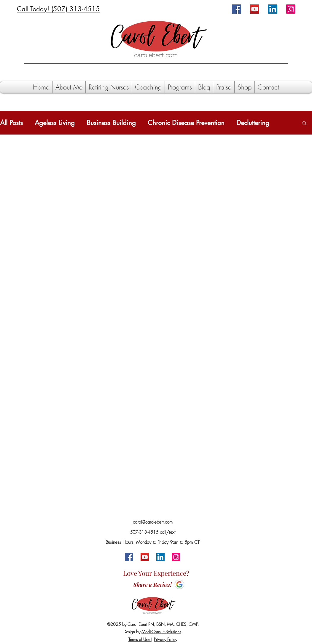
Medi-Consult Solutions (161, 631)
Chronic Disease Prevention (186, 123)
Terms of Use (139, 639)
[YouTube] (254, 9)
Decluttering (252, 123)
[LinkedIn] (272, 9)
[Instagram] (290, 9)
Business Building (111, 123)
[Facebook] (236, 9)
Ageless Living (55, 123)
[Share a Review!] (152, 585)
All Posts (11, 123)
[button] (304, 123)
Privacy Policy (165, 639)
